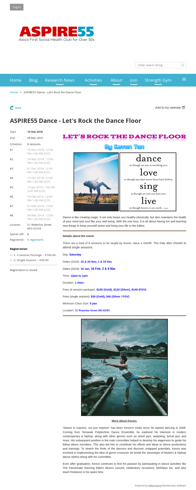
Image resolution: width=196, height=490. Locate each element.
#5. (12, 187)
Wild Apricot (155, 485)
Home (14, 92)
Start (13, 132)
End (12, 138)
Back (18, 108)
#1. (12, 150)
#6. (12, 196)
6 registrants (35, 239)
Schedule (16, 144)
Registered (16, 239)
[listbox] (170, 107)
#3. (12, 168)
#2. (12, 159)
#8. (12, 215)
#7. (12, 206)
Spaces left (17, 234)
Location (15, 224)
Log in (17, 7)
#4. (12, 178)
